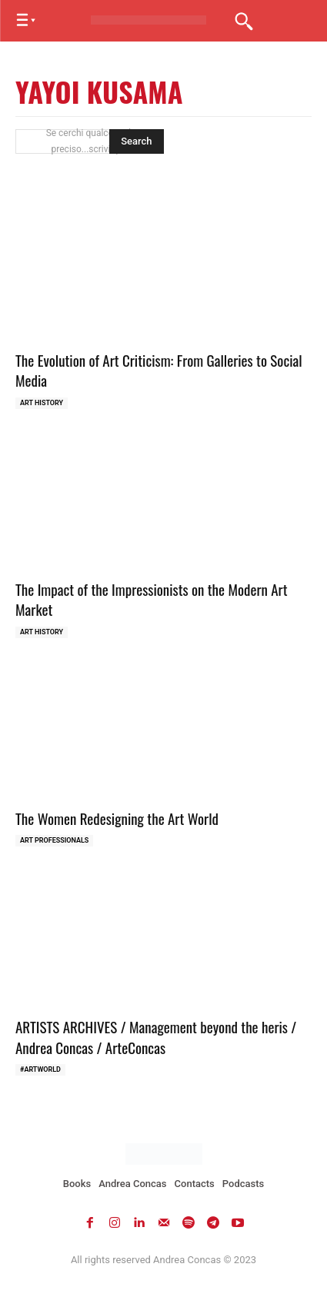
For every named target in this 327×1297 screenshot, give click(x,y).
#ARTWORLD (40, 1069)
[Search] (136, 141)
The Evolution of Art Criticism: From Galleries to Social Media (158, 370)
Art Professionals (54, 840)
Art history (41, 403)
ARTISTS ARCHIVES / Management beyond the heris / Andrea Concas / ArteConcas (155, 1037)
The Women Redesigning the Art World (117, 818)
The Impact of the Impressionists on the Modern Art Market (151, 599)
